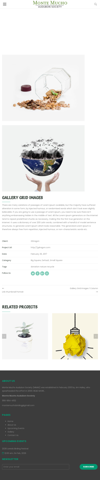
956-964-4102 (9, 400)
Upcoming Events (16, 428)
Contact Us (13, 435)
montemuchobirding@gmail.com (18, 405)
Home (10, 421)
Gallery (11, 431)
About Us (12, 424)
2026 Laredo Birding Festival (15, 448)
